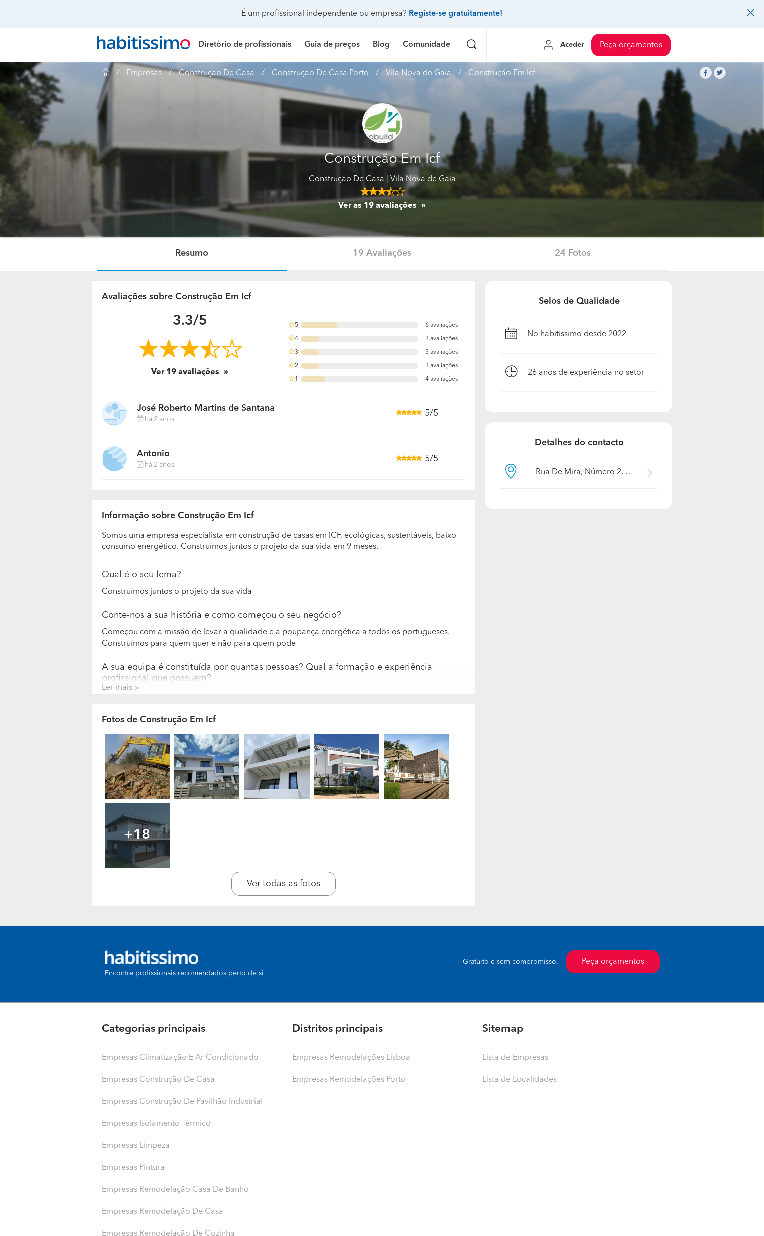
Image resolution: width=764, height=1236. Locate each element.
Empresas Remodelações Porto (349, 1080)
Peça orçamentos (631, 45)
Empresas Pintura (133, 1168)
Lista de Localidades (519, 1080)
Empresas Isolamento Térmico (156, 1124)
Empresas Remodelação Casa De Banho (175, 1190)
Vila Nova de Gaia (418, 73)
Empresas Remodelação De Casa (162, 1212)
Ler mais (117, 688)
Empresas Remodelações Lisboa (351, 1058)
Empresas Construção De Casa (158, 1080)
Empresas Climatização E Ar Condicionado (180, 1058)
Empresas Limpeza (136, 1146)
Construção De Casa (216, 73)
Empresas (144, 73)
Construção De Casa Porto (320, 73)
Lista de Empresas (515, 1058)
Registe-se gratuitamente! (455, 14)
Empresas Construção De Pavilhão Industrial (182, 1102)
